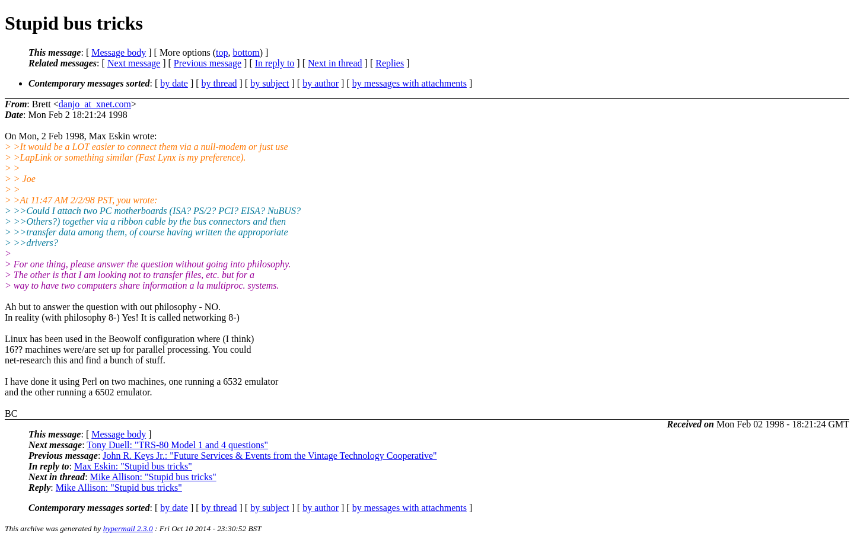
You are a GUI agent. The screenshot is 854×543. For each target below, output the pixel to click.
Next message (133, 63)
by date (174, 83)
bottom (245, 52)
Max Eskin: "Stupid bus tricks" (133, 466)
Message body (118, 52)
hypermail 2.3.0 (128, 528)
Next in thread (335, 63)
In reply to (275, 63)
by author (320, 83)
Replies (389, 63)
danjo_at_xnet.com (95, 104)
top (222, 52)
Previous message (207, 63)
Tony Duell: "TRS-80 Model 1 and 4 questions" (177, 445)
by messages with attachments (409, 83)
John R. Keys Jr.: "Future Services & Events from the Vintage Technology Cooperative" (269, 456)
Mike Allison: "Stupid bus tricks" (153, 477)
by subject (269, 83)
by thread (219, 83)
